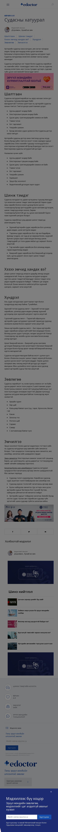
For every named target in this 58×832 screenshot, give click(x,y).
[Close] (51, 792)
